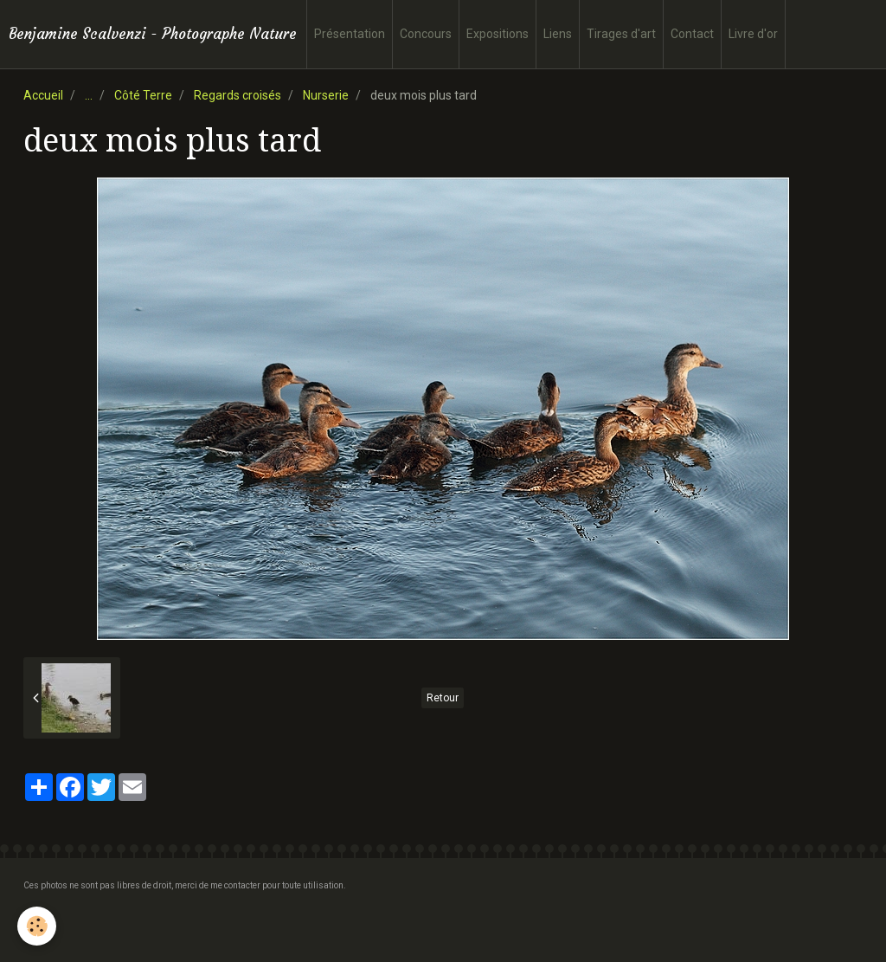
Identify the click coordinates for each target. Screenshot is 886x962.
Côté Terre (143, 95)
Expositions (497, 34)
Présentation (349, 34)
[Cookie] (36, 926)
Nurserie (326, 95)
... (89, 95)
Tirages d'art (621, 34)
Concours (426, 34)
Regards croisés (237, 95)
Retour (443, 698)
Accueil (43, 95)
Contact (692, 34)
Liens (557, 34)
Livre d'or (753, 34)
